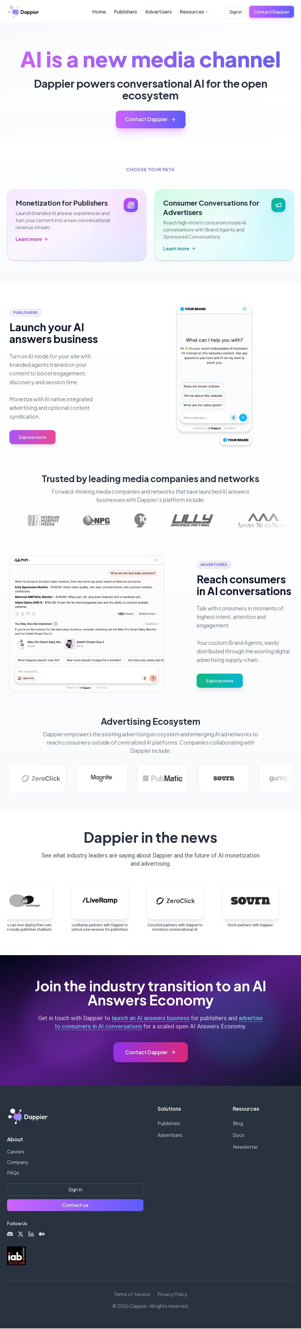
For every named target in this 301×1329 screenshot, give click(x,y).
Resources (194, 12)
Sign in (236, 11)
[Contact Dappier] (150, 1053)
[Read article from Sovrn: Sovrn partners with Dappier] (251, 909)
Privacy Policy (172, 1295)
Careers (15, 1152)
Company (17, 1163)
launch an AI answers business (151, 1018)
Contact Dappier (271, 11)
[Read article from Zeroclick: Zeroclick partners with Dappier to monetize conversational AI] (176, 909)
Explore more (32, 437)
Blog (238, 1124)
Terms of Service (132, 1295)
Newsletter (245, 1147)
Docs (238, 1136)
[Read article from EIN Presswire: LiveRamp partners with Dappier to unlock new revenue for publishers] (101, 909)
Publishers (125, 12)
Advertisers (158, 12)
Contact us (75, 1206)
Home (99, 12)
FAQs (13, 1173)
